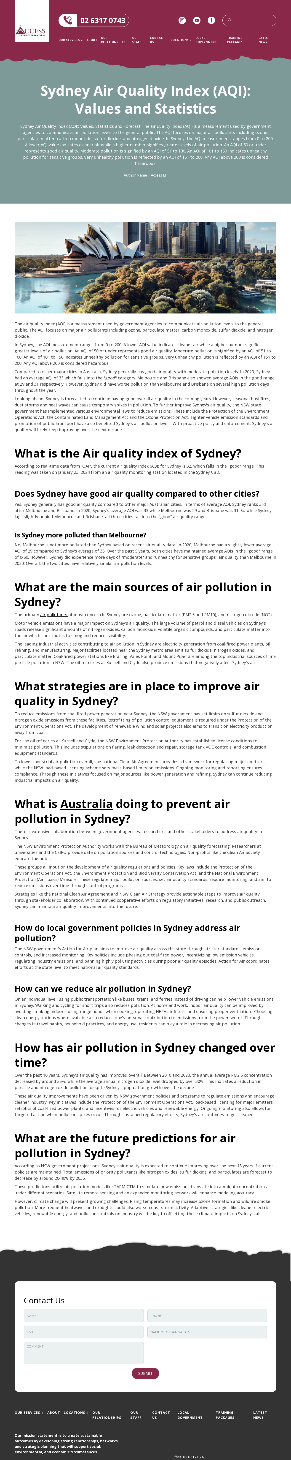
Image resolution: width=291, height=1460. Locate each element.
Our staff (136, 40)
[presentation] (182, 1351)
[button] (71, 40)
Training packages (235, 40)
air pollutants (54, 614)
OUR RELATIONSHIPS (113, 40)
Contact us (157, 40)
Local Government (206, 40)
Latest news (264, 40)
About (92, 40)
